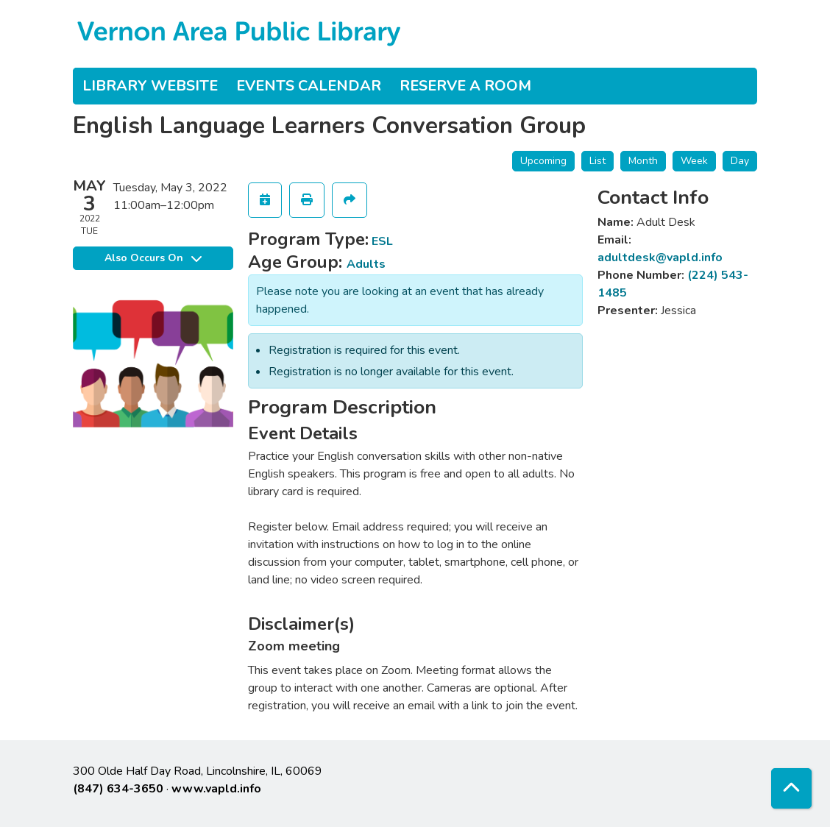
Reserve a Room (465, 86)
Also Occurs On (153, 258)
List (597, 161)
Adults (366, 264)
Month (643, 161)
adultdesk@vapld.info (660, 257)
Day (740, 161)
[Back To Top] (791, 788)
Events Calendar (308, 86)
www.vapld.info (216, 789)
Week (694, 161)
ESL (382, 241)
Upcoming (543, 161)
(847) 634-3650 (118, 789)
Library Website (150, 86)
